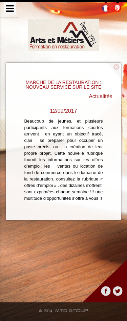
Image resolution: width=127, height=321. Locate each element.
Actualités (100, 96)
